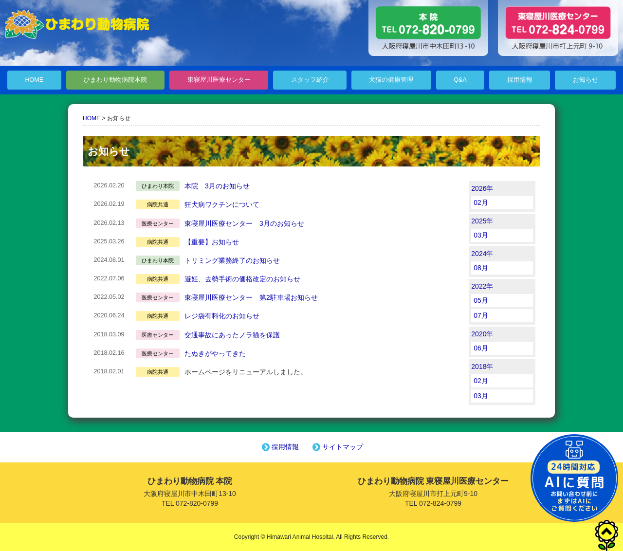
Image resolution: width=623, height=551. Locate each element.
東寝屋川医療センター (219, 79)
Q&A (460, 79)
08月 (481, 268)
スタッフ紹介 (310, 79)
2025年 (482, 221)
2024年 (482, 253)
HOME (34, 79)
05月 (481, 300)
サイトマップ (337, 447)
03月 (481, 235)
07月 (481, 315)
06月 (481, 348)
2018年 (482, 366)
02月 (481, 202)
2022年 (482, 286)
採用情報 (519, 79)
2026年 (482, 188)
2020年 (482, 334)
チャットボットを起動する (574, 478)
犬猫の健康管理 (391, 79)
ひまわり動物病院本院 (115, 79)
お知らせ (585, 79)
